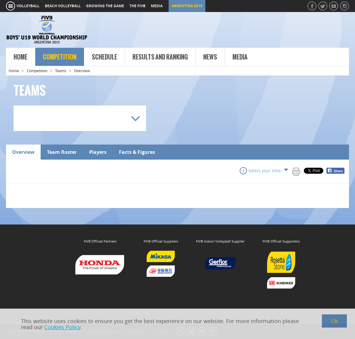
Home (20, 57)
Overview (23, 152)
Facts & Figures (137, 152)
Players (98, 152)
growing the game (105, 5)
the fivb (137, 5)
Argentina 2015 (187, 5)
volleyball (28, 5)
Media (240, 57)
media (157, 5)
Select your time (264, 170)
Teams (60, 70)
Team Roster (62, 152)
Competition (59, 57)
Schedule (104, 57)
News (210, 57)
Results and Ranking (160, 57)
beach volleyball (63, 5)
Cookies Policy (62, 327)
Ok (334, 321)
